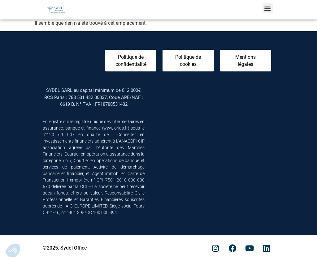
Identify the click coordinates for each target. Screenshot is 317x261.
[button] (268, 8)
